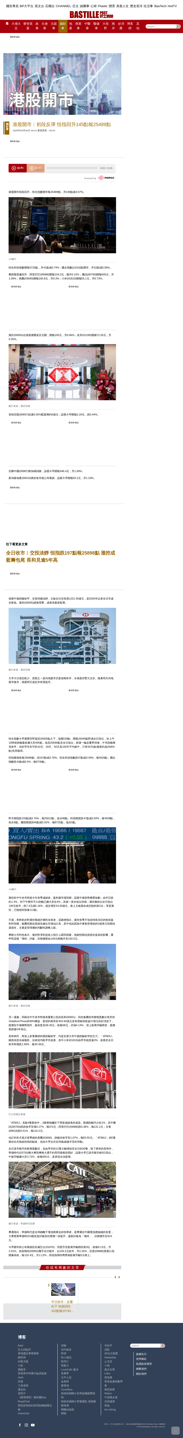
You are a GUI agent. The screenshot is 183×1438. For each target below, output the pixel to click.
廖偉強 (65, 1385)
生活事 (148, 6)
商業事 (78, 26)
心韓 (94, 6)
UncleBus (66, 1389)
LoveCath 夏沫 (69, 1369)
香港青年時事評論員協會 (32, 1373)
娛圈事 (84, 6)
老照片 (22, 1393)
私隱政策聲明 (144, 1363)
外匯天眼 (23, 1361)
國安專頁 (12, 6)
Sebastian (110, 1357)
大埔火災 (16, 26)
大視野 (105, 26)
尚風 (20, 1381)
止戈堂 (108, 1361)
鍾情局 (22, 1357)
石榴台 (50, 6)
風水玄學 (109, 1369)
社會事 (45, 26)
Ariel (20, 1345)
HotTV (172, 6)
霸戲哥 (22, 1369)
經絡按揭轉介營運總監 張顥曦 (78, 1401)
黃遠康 (108, 1377)
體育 (112, 6)
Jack (20, 1377)
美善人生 (122, 6)
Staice (108, 1393)
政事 (37, 26)
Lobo (107, 1373)
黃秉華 (65, 1373)
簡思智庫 (109, 1389)
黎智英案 (28, 26)
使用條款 (141, 1358)
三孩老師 (23, 1385)
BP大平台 (26, 6)
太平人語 (66, 1377)
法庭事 (54, 26)
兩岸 (113, 26)
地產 (70, 26)
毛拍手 (108, 1345)
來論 (107, 1405)
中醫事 (87, 26)
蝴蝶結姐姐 (67, 1409)
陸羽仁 (65, 1361)
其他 (137, 26)
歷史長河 (136, 6)
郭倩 (63, 1353)
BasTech (160, 6)
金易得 (65, 1381)
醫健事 (96, 26)
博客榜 (130, 26)
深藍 (107, 1349)
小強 (107, 1365)
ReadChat (24, 1401)
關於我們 (141, 1373)
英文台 (39, 6)
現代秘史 (66, 1349)
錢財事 (63, 26)
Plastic (102, 6)
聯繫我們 (141, 1368)
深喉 (63, 1345)
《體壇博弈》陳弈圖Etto (32, 1397)
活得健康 (109, 1401)
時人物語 (66, 1357)
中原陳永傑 (110, 1397)
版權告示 (141, 1354)
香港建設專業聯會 (28, 1353)
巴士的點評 (24, 1349)
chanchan (24, 1413)
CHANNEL (63, 6)
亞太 (75, 6)
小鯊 (20, 1365)
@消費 (121, 26)
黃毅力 (65, 1365)
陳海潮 (65, 1405)
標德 (63, 1413)
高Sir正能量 (111, 1353)
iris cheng (110, 1409)
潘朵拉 (22, 1389)
